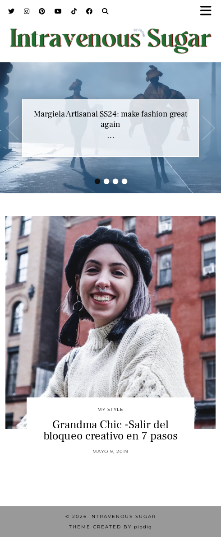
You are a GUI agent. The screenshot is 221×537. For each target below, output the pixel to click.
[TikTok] (74, 11)
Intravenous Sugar (122, 516)
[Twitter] (11, 11)
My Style (110, 409)
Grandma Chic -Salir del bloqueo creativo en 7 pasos (110, 430)
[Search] (105, 11)
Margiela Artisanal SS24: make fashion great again (110, 119)
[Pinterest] (42, 11)
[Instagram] (27, 11)
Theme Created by (110, 527)
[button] (209, 11)
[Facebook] (89, 11)
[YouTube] (58, 11)
